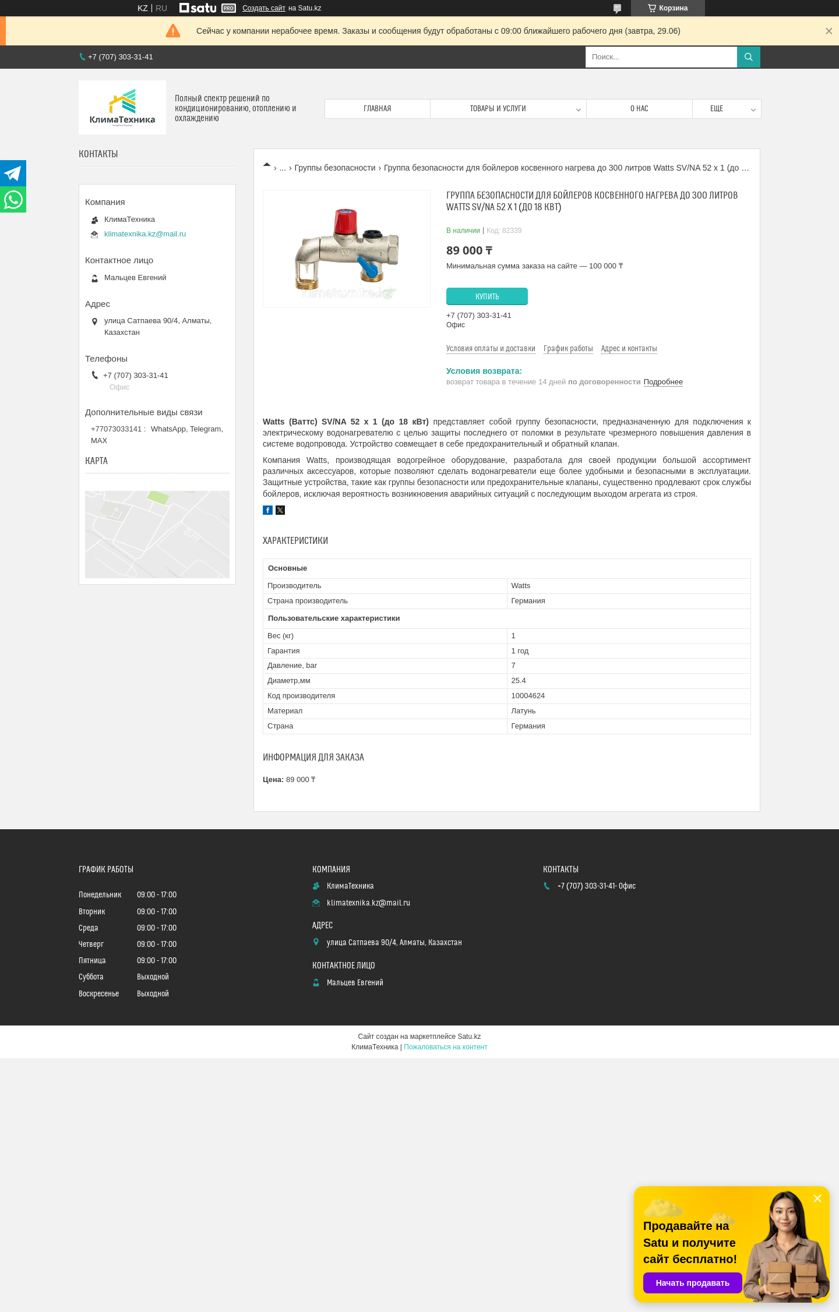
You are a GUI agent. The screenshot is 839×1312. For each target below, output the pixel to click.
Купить (487, 297)
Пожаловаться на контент (445, 1047)
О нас (639, 109)
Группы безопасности (335, 167)
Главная (378, 109)
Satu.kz (469, 1036)
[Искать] (748, 57)
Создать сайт (263, 8)
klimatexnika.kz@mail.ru (145, 233)
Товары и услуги (498, 109)
